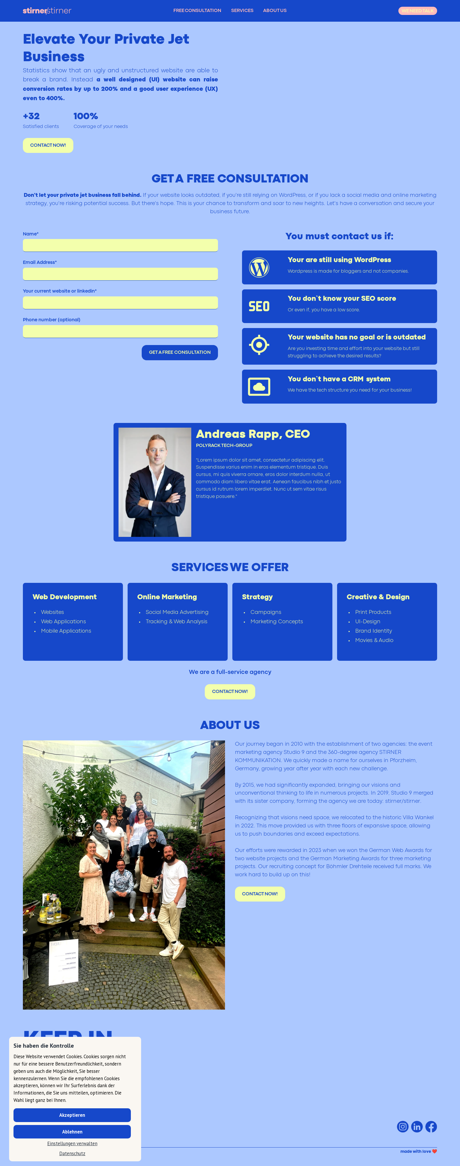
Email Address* (40, 263)
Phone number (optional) (51, 320)
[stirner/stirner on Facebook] (431, 1127)
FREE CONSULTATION (197, 11)
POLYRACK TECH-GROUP (224, 446)
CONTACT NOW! (48, 146)
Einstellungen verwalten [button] (72, 1143)
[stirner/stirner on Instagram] (403, 1127)
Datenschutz (72, 1153)
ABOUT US (275, 11)
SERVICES (242, 11)
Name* (31, 234)
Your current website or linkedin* (60, 291)
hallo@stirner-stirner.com (82, 1084)
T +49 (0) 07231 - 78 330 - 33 (53, 1117)
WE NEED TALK (418, 11)
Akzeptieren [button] (72, 1115)
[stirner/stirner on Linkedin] (417, 1127)
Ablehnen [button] (72, 1132)
